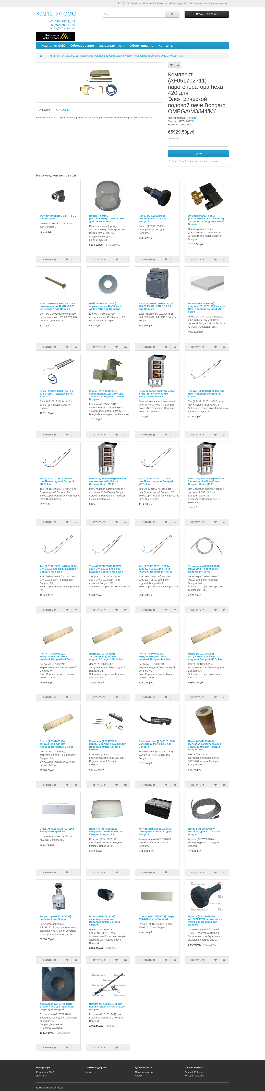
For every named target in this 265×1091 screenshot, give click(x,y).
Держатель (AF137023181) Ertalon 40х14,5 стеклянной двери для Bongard (57, 1006)
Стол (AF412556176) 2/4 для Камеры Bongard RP (57, 830)
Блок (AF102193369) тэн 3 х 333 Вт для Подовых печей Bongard (57, 393)
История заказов (194, 1075)
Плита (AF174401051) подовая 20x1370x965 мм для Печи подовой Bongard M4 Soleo (206, 307)
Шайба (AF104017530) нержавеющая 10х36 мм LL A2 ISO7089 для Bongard (106, 306)
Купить (198, 153)
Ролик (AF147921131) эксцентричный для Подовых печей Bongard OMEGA (104, 920)
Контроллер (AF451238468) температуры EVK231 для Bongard (155, 831)
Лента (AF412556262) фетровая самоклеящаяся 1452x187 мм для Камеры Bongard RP (204, 745)
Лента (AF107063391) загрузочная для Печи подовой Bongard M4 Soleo (106, 656)
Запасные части (112, 45)
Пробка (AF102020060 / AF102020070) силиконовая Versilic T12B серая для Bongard (205, 920)
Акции (138, 1075)
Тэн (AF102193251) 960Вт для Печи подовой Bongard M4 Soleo (206, 393)
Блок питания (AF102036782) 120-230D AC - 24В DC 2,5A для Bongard (156, 306)
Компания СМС (56, 13)
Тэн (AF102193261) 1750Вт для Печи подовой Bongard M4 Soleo (57, 481)
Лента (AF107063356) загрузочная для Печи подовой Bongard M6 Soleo (57, 744)
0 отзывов (191, 161)
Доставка (41, 1075)
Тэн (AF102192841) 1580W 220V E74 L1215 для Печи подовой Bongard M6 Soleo (106, 569)
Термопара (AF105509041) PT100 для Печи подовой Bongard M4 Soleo (204, 569)
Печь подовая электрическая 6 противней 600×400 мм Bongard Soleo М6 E (206, 481)
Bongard (192, 117)
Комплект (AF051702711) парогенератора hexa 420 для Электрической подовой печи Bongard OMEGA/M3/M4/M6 (116, 55)
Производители (144, 1072)
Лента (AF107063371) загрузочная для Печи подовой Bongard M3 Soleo (155, 656)
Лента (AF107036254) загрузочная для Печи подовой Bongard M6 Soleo (205, 656)
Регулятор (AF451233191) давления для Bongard (55, 918)
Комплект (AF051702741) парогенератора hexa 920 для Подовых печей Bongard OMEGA (107, 745)
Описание (45, 109)
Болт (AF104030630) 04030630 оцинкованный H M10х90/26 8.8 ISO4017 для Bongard (58, 306)
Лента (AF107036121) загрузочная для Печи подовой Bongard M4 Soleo (57, 656)
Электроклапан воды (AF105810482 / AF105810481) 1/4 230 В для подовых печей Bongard (206, 220)
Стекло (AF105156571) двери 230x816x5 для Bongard (156, 918)
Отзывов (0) (63, 109)
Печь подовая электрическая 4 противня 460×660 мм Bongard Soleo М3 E (107, 481)
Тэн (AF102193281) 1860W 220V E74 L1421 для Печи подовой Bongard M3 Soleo (155, 569)
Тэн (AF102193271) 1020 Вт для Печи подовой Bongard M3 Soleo (156, 481)
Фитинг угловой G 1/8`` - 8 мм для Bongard (58, 217)
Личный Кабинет (194, 1072)
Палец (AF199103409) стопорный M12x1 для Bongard (152, 218)
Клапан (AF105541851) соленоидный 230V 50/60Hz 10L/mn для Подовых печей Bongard (106, 395)
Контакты (166, 45)
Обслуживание (141, 45)
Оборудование (82, 45)
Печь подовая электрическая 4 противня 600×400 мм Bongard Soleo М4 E (157, 393)
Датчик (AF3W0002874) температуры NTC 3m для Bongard (204, 831)
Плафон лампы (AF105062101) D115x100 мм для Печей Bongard (106, 218)
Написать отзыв (208, 161)
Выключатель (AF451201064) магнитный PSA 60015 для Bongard (157, 744)
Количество (173, 138)
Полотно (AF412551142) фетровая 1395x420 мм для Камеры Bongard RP (106, 831)
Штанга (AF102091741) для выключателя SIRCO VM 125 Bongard (107, 1006)
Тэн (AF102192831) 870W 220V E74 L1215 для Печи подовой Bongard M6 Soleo (58, 569)
